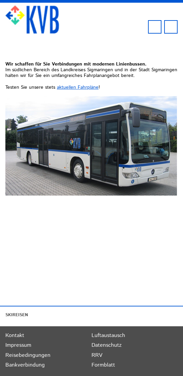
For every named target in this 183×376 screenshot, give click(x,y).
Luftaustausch (108, 335)
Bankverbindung (25, 365)
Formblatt (103, 365)
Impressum (18, 345)
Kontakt (14, 335)
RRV (97, 355)
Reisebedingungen (27, 355)
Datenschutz (106, 345)
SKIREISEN (16, 315)
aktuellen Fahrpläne (78, 87)
